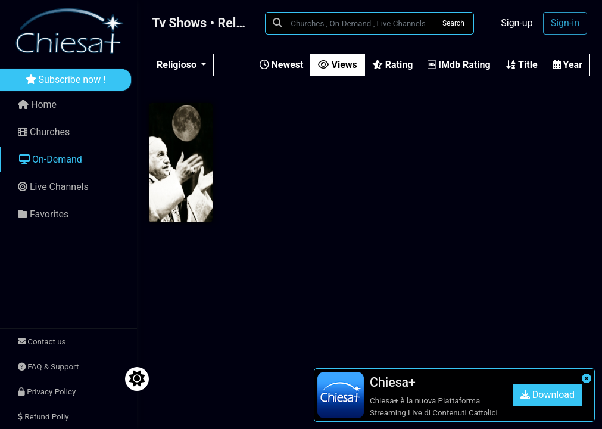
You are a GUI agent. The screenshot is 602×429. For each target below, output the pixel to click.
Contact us (41, 341)
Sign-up (516, 23)
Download (547, 394)
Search (453, 23)
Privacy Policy (47, 391)
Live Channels (53, 186)
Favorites (43, 214)
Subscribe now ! (66, 79)
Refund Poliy (43, 416)
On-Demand (50, 159)
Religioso (178, 64)
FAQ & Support (48, 366)
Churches (44, 132)
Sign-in (565, 23)
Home (37, 104)
